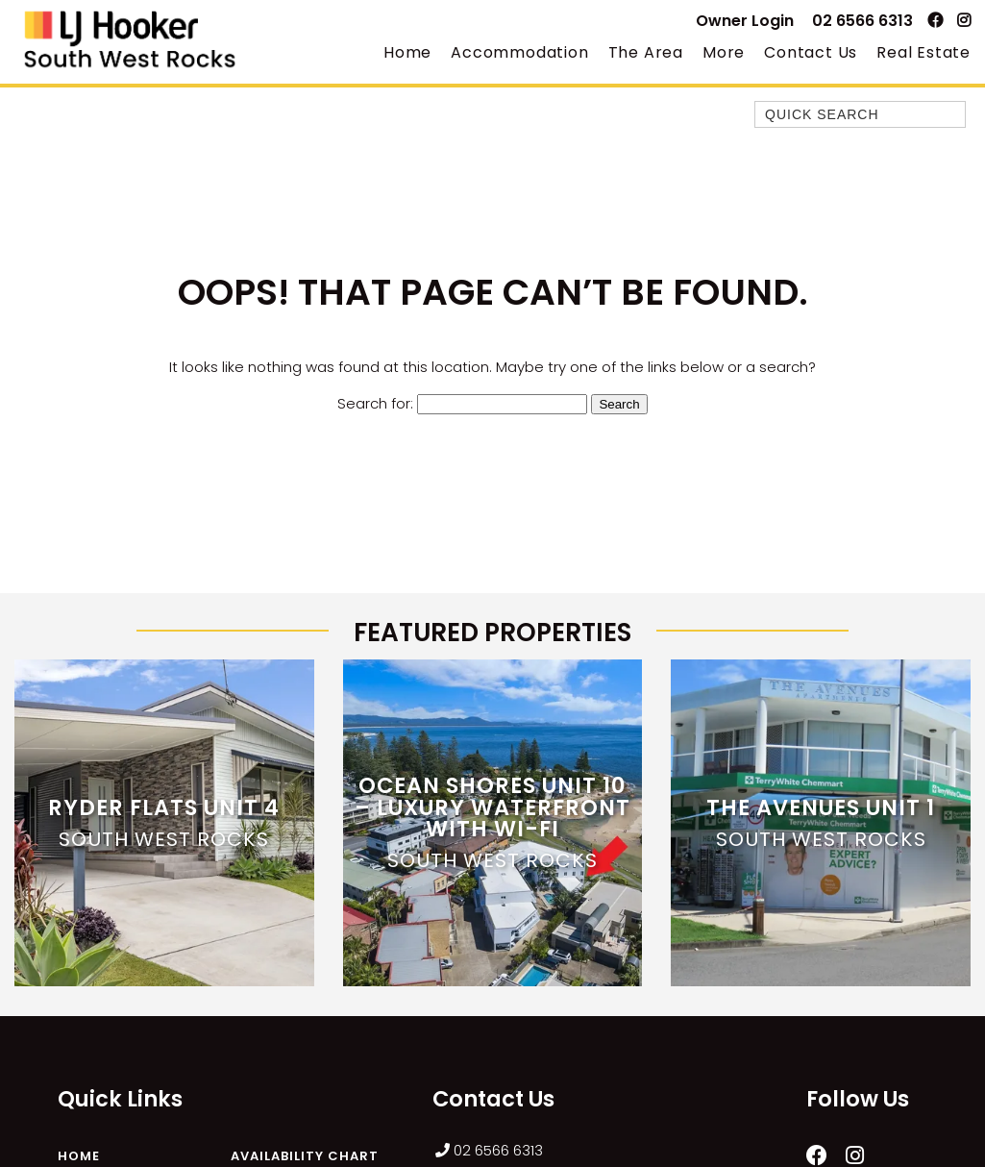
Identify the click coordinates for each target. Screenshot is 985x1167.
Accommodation (519, 52)
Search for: (375, 403)
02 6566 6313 (862, 21)
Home (407, 52)
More (723, 52)
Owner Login (745, 21)
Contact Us (810, 52)
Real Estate (923, 52)
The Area (645, 52)
